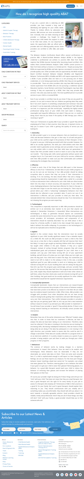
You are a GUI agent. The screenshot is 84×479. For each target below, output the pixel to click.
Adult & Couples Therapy (10, 30)
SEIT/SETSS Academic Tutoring (47, 458)
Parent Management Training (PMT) (47, 450)
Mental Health (7, 46)
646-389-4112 (13, 65)
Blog (4, 455)
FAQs (4, 462)
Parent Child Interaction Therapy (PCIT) (45, 446)
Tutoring (21, 453)
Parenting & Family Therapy (11, 49)
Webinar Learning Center (8, 458)
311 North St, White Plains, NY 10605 (69, 457)
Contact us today (8, 60)
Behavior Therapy (8, 33)
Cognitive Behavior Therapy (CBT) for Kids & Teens (46, 442)
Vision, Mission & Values (8, 442)
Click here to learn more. (62, 1)
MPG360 (20, 455)
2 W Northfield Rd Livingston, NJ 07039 (69, 455)
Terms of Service (37, 433)
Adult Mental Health (24, 444)
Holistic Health (7, 43)
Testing (20, 451)
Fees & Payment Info (9, 448)
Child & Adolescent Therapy (11, 40)
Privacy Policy (49, 433)
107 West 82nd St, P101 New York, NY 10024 (70, 451)
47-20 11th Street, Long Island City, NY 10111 (70, 453)
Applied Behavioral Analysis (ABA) (26, 447)
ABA (4, 27)
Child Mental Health (24, 442)
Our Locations (7, 446)
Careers (5, 453)
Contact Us (70, 6)
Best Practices (7, 37)
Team (4, 451)
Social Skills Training (9, 52)
